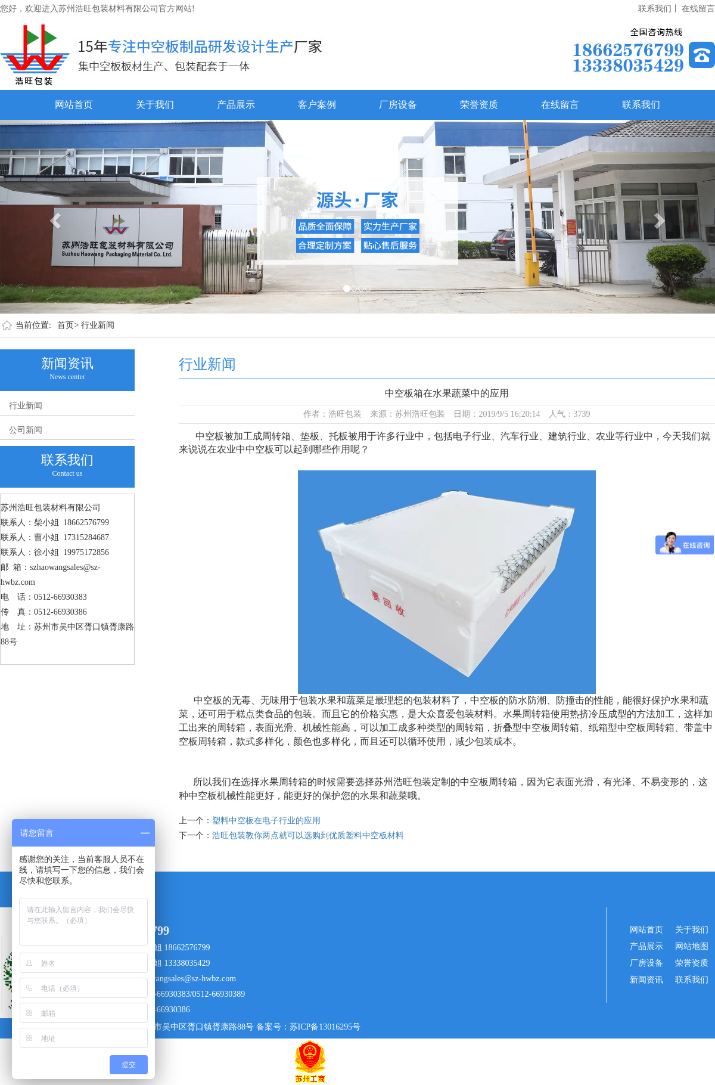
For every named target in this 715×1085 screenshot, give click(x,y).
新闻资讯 (646, 979)
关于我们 (155, 105)
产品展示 (236, 105)
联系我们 (641, 105)
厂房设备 (398, 105)
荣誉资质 (479, 105)
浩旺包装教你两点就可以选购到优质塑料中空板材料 (308, 835)
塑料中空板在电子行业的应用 (266, 820)
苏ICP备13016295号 (325, 1026)
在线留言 (698, 8)
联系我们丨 (659, 8)
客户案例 (317, 105)
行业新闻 (97, 325)
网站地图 (691, 946)
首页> (68, 325)
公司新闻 (25, 430)
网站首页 (74, 105)
